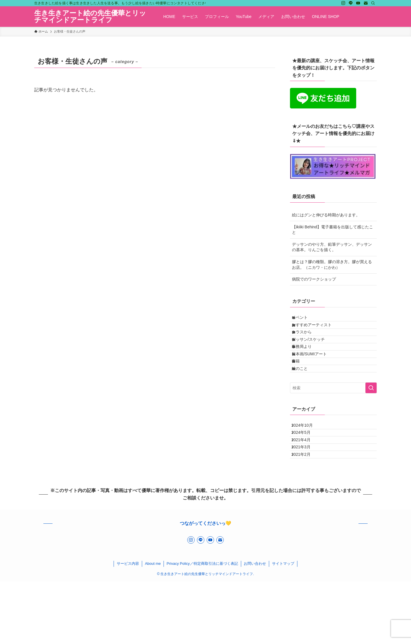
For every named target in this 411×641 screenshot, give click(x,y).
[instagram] (343, 3)
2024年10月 (306, 464)
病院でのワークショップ (314, 279)
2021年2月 (305, 511)
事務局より (307, 367)
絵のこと (305, 403)
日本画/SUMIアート (314, 379)
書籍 (301, 391)
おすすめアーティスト (317, 331)
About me (153, 623)
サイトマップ (283, 623)
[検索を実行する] (371, 424)
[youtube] (358, 3)
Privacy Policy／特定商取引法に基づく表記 (202, 623)
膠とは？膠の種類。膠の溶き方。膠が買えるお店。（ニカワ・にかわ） (332, 264)
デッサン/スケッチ (313, 355)
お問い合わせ (255, 623)
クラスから (307, 343)
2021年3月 (305, 500)
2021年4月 (305, 488)
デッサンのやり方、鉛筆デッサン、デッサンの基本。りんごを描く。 (332, 247)
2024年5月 (305, 476)
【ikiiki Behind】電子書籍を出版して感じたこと (332, 230)
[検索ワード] (333, 424)
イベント (305, 319)
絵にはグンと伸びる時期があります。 (326, 215)
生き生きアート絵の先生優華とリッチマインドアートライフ (90, 16)
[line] (350, 3)
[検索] (373, 3)
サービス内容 (128, 623)
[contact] (365, 3)
